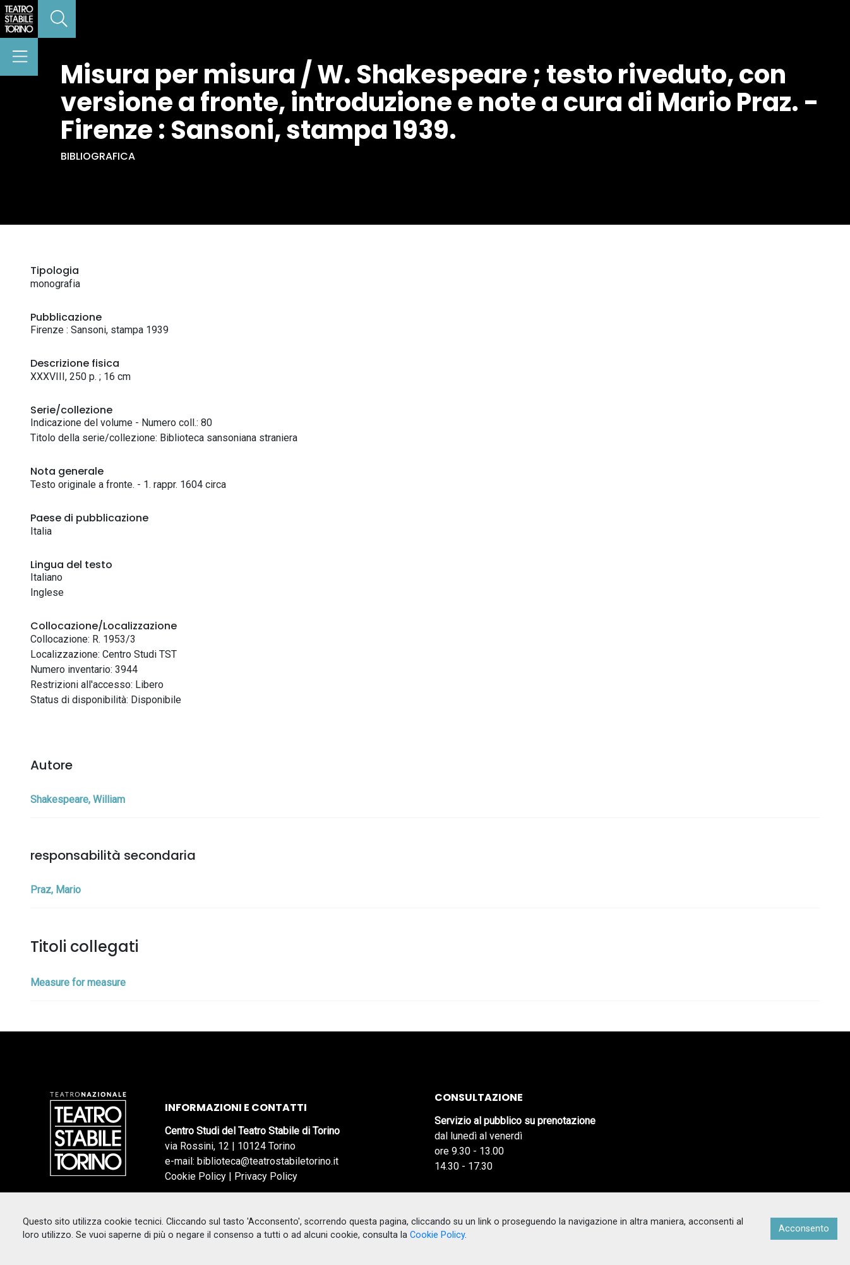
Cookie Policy (195, 1176)
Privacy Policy (265, 1176)
